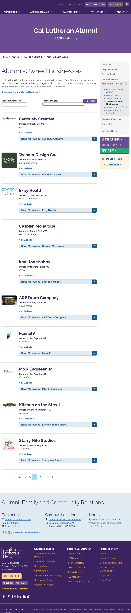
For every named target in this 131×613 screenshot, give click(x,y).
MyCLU (62, 4)
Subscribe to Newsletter (25, 532)
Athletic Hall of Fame (116, 107)
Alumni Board (113, 95)
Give (103, 4)
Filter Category (50, 100)
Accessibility (51, 609)
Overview (107, 64)
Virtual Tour (8, 583)
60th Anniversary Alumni (114, 90)
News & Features (75, 572)
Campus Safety (42, 566)
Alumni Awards (113, 98)
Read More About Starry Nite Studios (42, 460)
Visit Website (25, 132)
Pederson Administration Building (66, 519)
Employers (105, 575)
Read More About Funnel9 (36, 353)
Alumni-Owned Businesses (114, 102)
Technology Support (44, 580)
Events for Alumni (110, 79)
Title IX (73, 609)
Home (5, 57)
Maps (80, 4)
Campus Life (70, 12)
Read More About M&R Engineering (41, 389)
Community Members (111, 563)
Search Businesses (11, 100)
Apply (88, 4)
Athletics (97, 12)
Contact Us (107, 124)
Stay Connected (110, 69)
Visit (96, 4)
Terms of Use (123, 609)
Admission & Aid (39, 12)
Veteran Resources (43, 584)
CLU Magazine (111, 164)
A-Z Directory (73, 558)
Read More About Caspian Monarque (42, 246)
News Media (106, 580)
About (121, 12)
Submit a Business (111, 131)
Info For (114, 4)
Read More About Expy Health (38, 210)
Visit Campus (21, 583)
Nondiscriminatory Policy (106, 609)
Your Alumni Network (112, 83)
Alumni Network (33, 57)
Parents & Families (109, 558)
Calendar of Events (76, 567)
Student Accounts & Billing (47, 575)
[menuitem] (115, 4)
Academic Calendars (44, 561)
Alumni (16, 57)
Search (90, 101)
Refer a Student (110, 145)
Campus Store (41, 570)
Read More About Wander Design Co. (42, 174)
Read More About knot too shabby (41, 281)
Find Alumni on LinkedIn (113, 111)
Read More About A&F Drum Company (43, 317)
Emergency (63, 609)
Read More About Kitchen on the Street (44, 424)
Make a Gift (108, 150)
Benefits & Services (111, 119)
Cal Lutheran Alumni (65, 30)
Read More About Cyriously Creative (42, 138)
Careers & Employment (78, 581)
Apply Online (10, 576)
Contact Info (39, 609)
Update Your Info (111, 139)
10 (51, 477)
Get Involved (108, 74)
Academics (10, 12)
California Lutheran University (12, 6)
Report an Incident (85, 609)
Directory (71, 4)
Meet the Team (12, 526)
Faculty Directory (75, 563)
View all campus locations (15, 588)
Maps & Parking (75, 553)
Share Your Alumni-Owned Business (20, 92)
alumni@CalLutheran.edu (18, 519)
